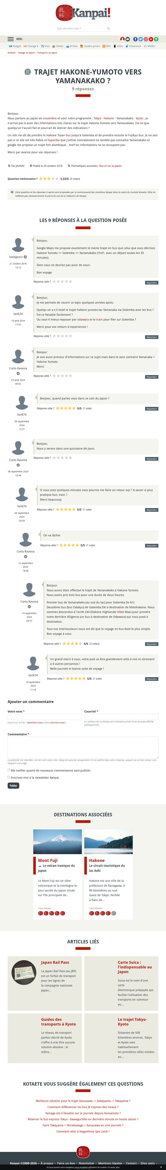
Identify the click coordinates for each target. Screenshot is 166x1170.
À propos (47, 1158)
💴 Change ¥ (31, 46)
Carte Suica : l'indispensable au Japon (135, 962)
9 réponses (83, 88)
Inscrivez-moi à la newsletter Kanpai (35, 777)
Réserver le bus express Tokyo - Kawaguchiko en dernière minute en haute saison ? (83, 1114)
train (99, 319)
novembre (50, 118)
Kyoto (139, 118)
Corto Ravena (18, 368)
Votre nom (16, 711)
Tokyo (97, 118)
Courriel (91, 711)
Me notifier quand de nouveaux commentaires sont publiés (50, 770)
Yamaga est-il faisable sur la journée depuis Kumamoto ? (83, 1108)
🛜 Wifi (106, 46)
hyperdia (54, 140)
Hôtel (120, 612)
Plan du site (82, 1163)
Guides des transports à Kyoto (58, 1017)
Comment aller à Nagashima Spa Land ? (83, 1126)
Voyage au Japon (26, 52)
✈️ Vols (45, 46)
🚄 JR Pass (72, 46)
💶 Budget (15, 46)
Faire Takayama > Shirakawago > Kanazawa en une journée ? (83, 1120)
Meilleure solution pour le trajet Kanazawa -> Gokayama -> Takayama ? (83, 1096)
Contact (131, 1158)
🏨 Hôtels (57, 46)
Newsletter (86, 1158)
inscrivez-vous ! (58, 722)
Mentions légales (110, 1158)
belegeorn (16, 257)
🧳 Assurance (133, 46)
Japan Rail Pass (55, 957)
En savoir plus (113, 1167)
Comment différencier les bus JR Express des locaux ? (83, 1102)
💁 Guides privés (90, 46)
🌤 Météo (149, 46)
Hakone (109, 118)
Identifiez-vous (35, 722)
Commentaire (18, 734)
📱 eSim (118, 46)
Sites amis (148, 1158)
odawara (83, 319)
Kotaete (12, 52)
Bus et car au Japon (111, 166)
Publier (13, 786)
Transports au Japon (47, 52)
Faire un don (66, 1158)
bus (68, 135)
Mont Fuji (48, 860)
